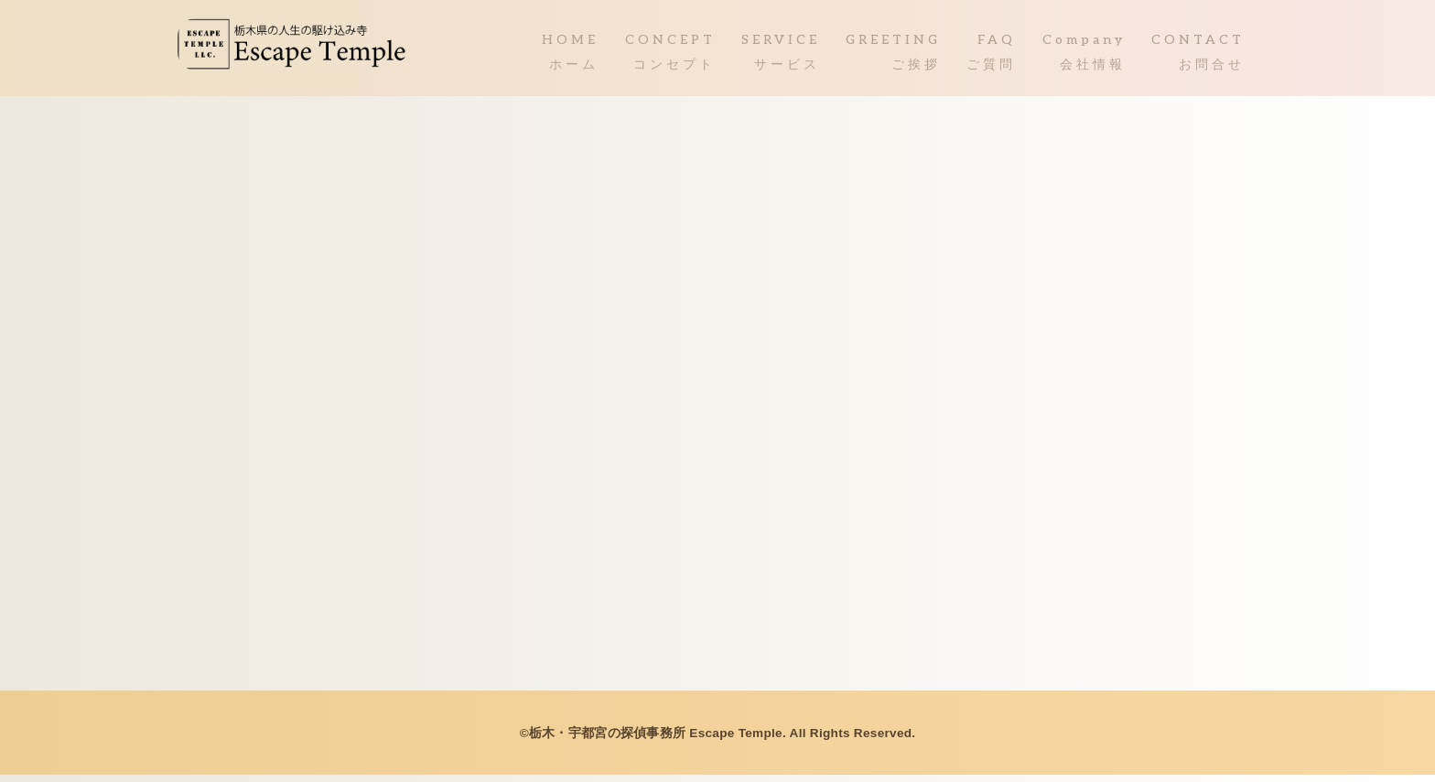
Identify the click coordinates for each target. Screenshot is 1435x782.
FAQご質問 (991, 56)
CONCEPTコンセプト (670, 56)
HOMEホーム (570, 56)
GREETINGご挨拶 (893, 56)
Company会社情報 (1084, 56)
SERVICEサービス (780, 56)
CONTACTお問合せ (1198, 56)
